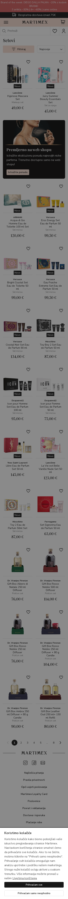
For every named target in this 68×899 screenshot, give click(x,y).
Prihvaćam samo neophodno (34, 893)
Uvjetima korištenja (24, 878)
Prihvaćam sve (34, 884)
